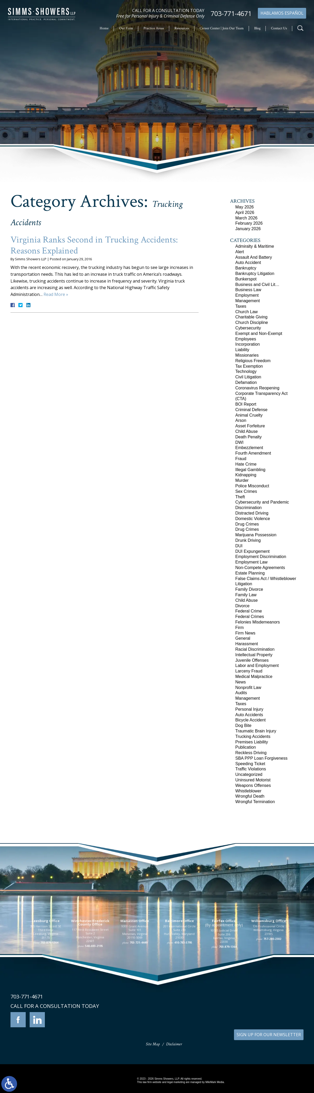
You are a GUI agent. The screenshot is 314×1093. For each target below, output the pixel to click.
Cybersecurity (248, 328)
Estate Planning (250, 573)
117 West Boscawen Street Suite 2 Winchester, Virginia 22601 (90, 981)
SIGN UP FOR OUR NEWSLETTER (269, 1034)
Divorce (242, 606)
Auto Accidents (249, 715)
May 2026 (244, 207)
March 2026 (246, 218)
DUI (239, 546)
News (240, 682)
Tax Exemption (249, 366)
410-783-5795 (183, 988)
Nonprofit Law (248, 687)
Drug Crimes (247, 524)
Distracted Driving (251, 513)
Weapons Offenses (253, 785)
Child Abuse (246, 431)
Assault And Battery (253, 257)
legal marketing (176, 1082)
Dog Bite (243, 725)
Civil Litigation (248, 377)
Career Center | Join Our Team (222, 28)
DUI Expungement (252, 551)
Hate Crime (246, 464)
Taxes (240, 306)
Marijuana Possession (255, 535)
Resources (181, 28)
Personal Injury (249, 709)
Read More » (56, 294)
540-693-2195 (94, 992)
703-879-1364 (49, 988)
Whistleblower (248, 791)
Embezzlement (249, 447)
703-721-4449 (138, 988)
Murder (242, 480)
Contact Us (279, 28)
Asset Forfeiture (250, 426)
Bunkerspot (246, 279)
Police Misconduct (252, 486)
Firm (239, 627)
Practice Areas (153, 28)
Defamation (246, 382)
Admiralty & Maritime (254, 246)
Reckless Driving (251, 752)
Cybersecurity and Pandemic (262, 502)
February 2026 (249, 223)
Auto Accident (248, 262)
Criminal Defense (251, 409)
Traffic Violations (250, 769)
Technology (246, 371)
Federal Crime (248, 611)
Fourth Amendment (253, 453)
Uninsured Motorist (252, 780)
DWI (239, 442)
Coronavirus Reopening (257, 388)
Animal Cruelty (249, 415)
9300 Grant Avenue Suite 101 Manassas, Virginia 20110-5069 (134, 977)
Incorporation (247, 344)
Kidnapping (245, 475)
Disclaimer (174, 1044)
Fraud (240, 458)
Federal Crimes (249, 616)
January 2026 (248, 229)
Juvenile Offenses (252, 660)
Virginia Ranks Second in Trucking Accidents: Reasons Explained (94, 245)
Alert (239, 252)
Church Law (246, 312)
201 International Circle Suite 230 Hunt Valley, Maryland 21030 (179, 977)
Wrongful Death (249, 796)
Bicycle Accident (250, 720)
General (242, 638)
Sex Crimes (246, 491)
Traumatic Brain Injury (255, 731)
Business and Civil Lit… (257, 284)
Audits (241, 693)
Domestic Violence (252, 518)
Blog (257, 28)
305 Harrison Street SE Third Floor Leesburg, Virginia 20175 (45, 977)
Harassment (246, 644)
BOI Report (245, 404)
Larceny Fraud (248, 671)
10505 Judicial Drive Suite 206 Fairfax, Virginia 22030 (223, 982)
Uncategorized (248, 774)
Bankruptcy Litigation (254, 273)
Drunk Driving (248, 540)
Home (104, 28)
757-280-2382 (272, 985)
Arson (240, 420)
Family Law (246, 595)
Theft (240, 497)
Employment (247, 295)
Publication (245, 747)
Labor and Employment (257, 665)
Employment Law (251, 562)
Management (247, 301)
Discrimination (248, 507)
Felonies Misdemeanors (257, 622)
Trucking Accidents (252, 736)
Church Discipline (251, 322)
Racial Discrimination (254, 649)
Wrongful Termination (255, 801)
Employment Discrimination (260, 556)
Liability (242, 349)
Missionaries (247, 355)
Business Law (248, 290)
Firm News (245, 633)
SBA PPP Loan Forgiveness (261, 758)
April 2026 (244, 212)
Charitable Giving (251, 317)
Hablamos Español (282, 13)
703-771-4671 (231, 13)
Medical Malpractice (253, 676)
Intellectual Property (253, 655)
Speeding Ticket (250, 763)
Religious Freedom (252, 360)
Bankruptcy (245, 268)
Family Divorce (249, 589)
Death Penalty (248, 437)
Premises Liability (251, 742)
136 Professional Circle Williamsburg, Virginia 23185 (268, 976)
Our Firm (126, 28)
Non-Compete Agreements (260, 567)
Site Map (153, 1044)
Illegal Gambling (250, 469)
